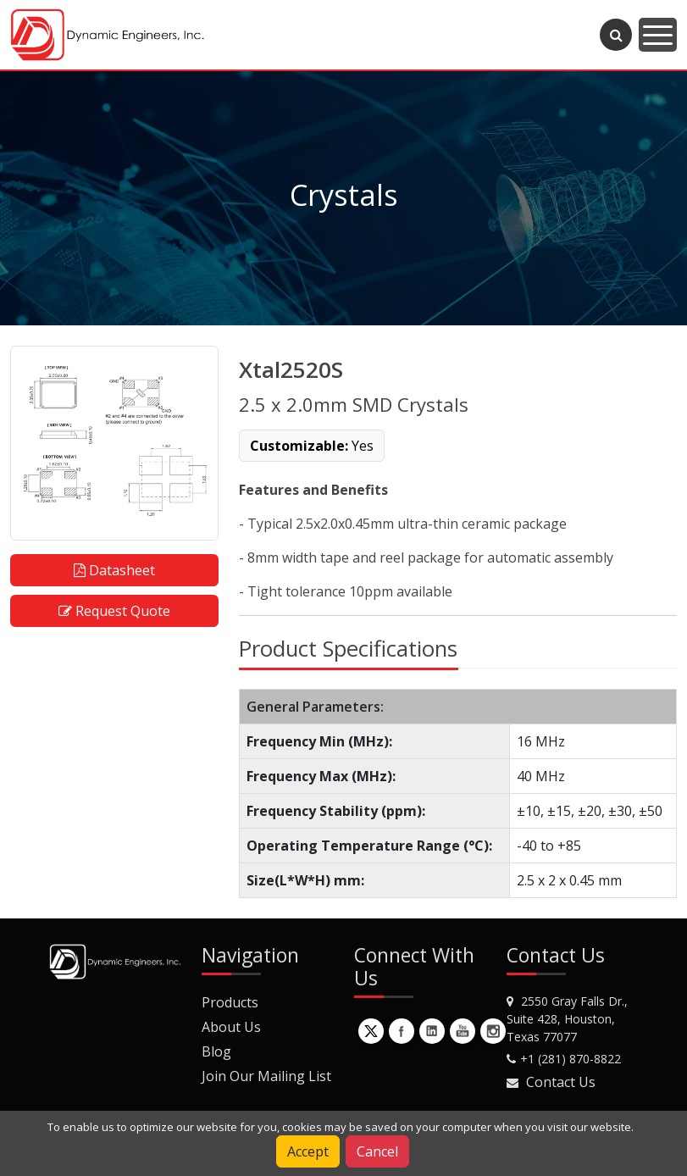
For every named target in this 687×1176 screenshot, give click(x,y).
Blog (216, 1051)
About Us (231, 1027)
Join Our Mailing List (266, 1076)
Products (230, 1002)
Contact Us (561, 1082)
